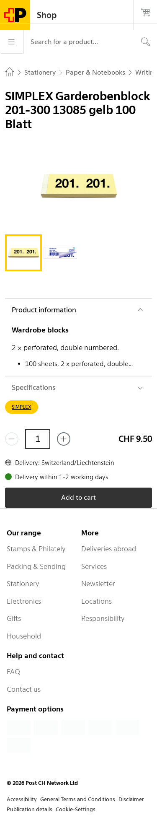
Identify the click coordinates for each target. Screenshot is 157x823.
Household (24, 636)
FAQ (13, 671)
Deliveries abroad (108, 549)
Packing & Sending (36, 566)
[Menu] (11, 42)
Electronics (24, 601)
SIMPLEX (21, 407)
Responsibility (103, 618)
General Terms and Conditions (77, 799)
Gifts (14, 618)
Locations (96, 601)
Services (94, 566)
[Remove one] (11, 439)
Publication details (29, 809)
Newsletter (98, 583)
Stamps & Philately (36, 549)
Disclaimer (131, 799)
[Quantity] (37, 439)
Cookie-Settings (75, 809)
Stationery (23, 583)
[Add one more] (63, 439)
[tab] (23, 252)
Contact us (24, 689)
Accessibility (22, 799)
